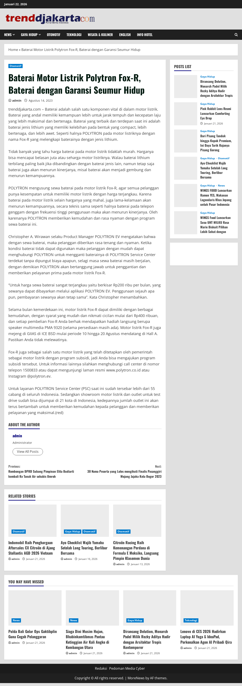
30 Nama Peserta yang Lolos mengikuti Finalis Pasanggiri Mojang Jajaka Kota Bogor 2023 (123, 472)
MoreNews (136, 681)
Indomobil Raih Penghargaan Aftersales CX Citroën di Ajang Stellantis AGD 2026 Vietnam (31, 551)
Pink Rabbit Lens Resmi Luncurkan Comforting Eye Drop (216, 113)
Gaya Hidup (29, 34)
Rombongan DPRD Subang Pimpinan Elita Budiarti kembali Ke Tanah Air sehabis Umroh (46, 472)
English (125, 34)
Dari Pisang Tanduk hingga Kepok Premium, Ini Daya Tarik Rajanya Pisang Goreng (216, 142)
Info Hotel (145, 34)
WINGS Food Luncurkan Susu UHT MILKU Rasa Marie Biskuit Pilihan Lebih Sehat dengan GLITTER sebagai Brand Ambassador (215, 229)
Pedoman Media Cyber (127, 671)
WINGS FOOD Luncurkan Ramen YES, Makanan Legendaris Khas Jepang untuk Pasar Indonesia (216, 197)
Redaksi (101, 671)
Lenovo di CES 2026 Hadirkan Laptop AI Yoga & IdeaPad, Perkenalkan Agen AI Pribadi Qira (206, 639)
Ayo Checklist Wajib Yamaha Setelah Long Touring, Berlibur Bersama (84, 551)
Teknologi (74, 34)
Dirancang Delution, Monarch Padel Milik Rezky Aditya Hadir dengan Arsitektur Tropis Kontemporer (214, 91)
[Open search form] (236, 35)
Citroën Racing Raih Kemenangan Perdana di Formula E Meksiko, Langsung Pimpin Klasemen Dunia (136, 553)
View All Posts (28, 451)
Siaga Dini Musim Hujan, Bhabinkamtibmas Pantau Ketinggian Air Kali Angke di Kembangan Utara (87, 642)
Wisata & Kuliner (100, 34)
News (8, 34)
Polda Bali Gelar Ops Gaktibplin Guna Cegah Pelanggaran (32, 637)
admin (16, 100)
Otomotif (53, 34)
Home (13, 49)
